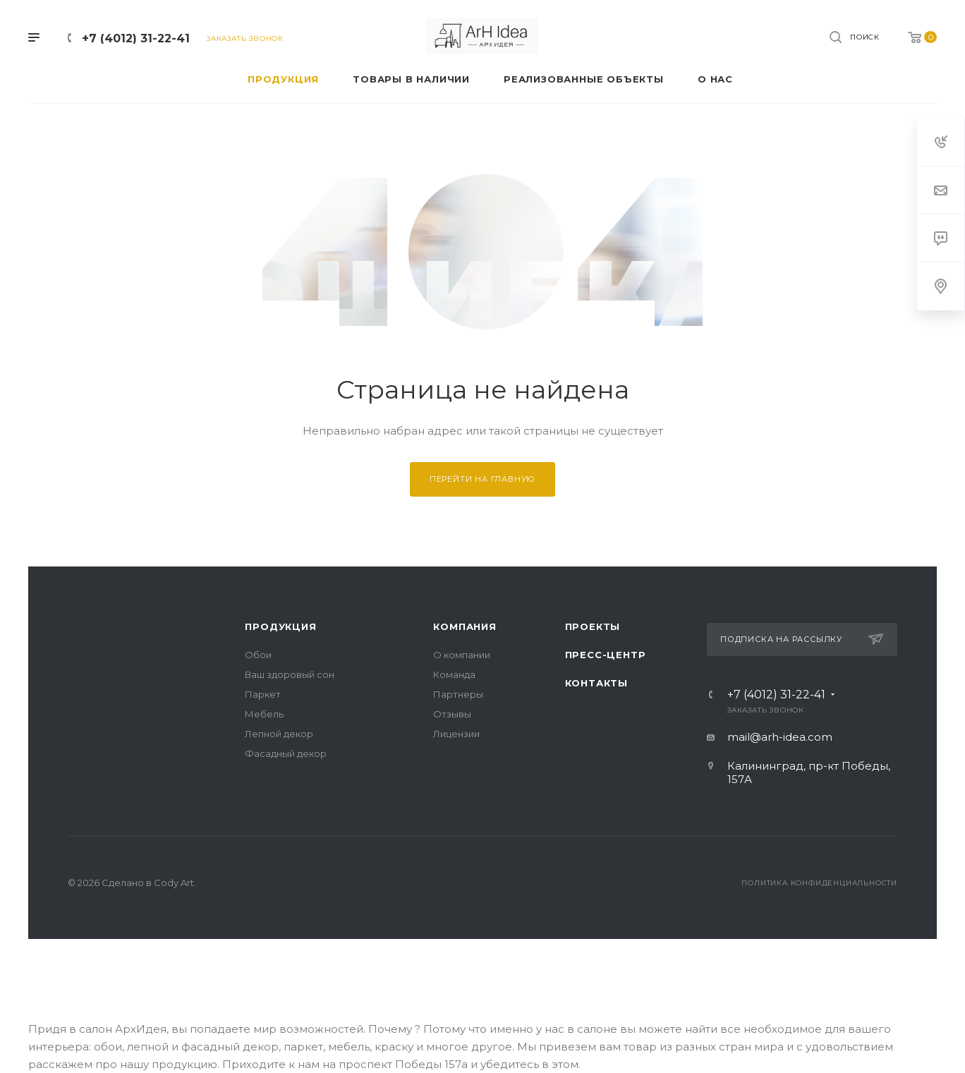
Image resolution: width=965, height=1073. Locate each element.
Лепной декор (279, 733)
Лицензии (456, 733)
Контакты (596, 683)
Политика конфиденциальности (819, 882)
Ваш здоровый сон (289, 674)
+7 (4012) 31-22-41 (136, 38)
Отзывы (452, 714)
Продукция (280, 626)
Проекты (593, 626)
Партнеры (458, 694)
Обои (258, 654)
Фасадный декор (286, 753)
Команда (454, 674)
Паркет (263, 694)
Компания (464, 626)
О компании (461, 654)
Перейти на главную (482, 479)
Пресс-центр (605, 654)
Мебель (264, 714)
